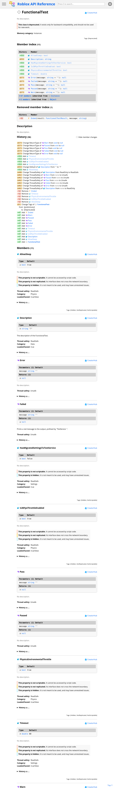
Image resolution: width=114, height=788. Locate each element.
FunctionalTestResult (56, 118)
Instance (54, 96)
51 (19, 204)
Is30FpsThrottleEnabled (42, 66)
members (25, 96)
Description (37, 59)
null (64, 78)
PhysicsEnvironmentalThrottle (46, 70)
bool (46, 55)
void (55, 143)
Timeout (34, 74)
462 (20, 175)
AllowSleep (36, 55)
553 (22, 55)
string (48, 59)
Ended (33, 118)
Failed (34, 81)
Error (33, 78)
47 (19, 212)
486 (20, 172)
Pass (33, 85)
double (44, 74)
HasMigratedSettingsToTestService (48, 63)
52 (22, 118)
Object (51, 99)
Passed (34, 89)
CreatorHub (91, 12)
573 (22, 78)
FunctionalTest (42, 204)
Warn (33, 92)
